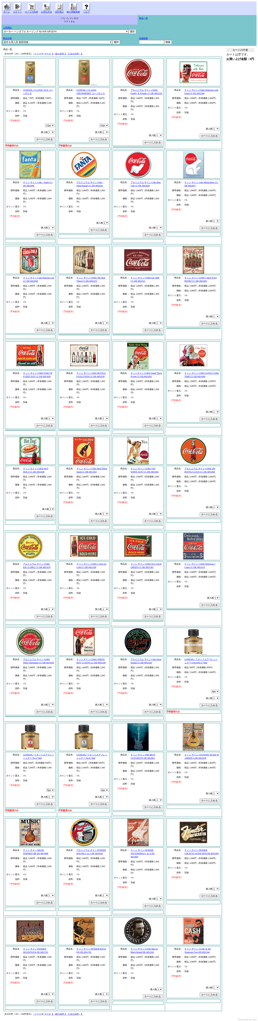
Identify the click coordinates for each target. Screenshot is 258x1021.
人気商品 (7, 27)
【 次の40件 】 (75, 53)
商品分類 (7, 38)
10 (49, 53)
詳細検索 (143, 38)
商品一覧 (143, 18)
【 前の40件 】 (59, 53)
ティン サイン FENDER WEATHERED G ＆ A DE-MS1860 (143, 853)
